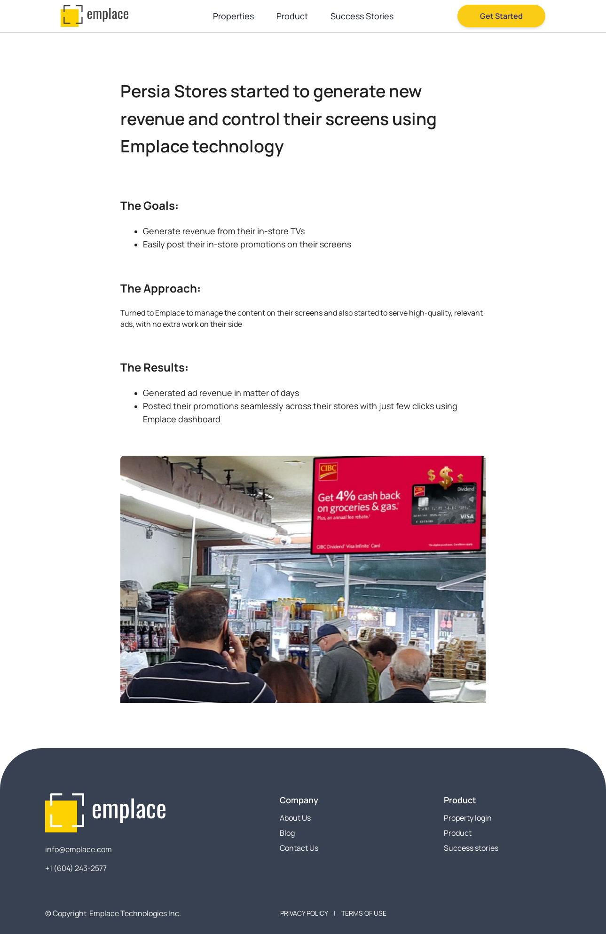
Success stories (471, 848)
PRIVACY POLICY (304, 913)
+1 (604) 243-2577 (76, 868)
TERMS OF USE (363, 913)
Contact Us (299, 848)
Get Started (501, 16)
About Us (295, 818)
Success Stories (362, 16)
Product (292, 16)
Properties (233, 16)
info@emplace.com (78, 849)
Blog (287, 833)
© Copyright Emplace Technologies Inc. (113, 913)
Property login (468, 818)
